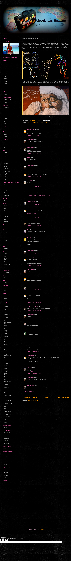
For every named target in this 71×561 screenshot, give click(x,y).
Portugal (45, 122)
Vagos (5, 408)
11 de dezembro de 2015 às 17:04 (34, 363)
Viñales (5, 136)
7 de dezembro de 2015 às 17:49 (34, 204)
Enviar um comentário (29, 391)
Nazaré (5, 373)
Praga (5, 448)
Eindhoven (6, 216)
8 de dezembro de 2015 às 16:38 (34, 302)
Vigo (5, 179)
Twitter (39, 195)
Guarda (5, 347)
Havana (5, 134)
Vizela (5, 419)
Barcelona (6, 163)
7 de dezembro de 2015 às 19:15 (34, 217)
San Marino (6, 457)
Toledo (5, 176)
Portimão (5, 389)
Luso (5, 360)
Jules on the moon (31, 129)
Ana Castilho (30, 180)
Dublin (5, 453)
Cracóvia (5, 296)
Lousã (5, 358)
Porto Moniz (6, 437)
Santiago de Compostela (9, 173)
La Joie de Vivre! (30, 385)
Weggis (5, 477)
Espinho (28, 122)
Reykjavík (6, 248)
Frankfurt (5, 81)
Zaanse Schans (7, 221)
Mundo (38, 122)
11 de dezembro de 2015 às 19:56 (34, 381)
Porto (5, 390)
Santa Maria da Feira (8, 395)
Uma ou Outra (30, 195)
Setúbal (5, 397)
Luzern (5, 474)
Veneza (5, 267)
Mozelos (5, 371)
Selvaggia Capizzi (31, 201)
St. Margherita (7, 264)
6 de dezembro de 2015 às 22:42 (34, 168)
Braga (5, 319)
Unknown (29, 208)
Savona (5, 262)
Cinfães (5, 323)
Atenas (5, 205)
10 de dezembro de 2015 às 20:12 (34, 351)
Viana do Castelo (7, 411)
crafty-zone (29, 344)
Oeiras (5, 376)
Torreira (5, 405)
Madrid (5, 169)
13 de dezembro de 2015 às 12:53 (34, 388)
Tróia (5, 406)
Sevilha (5, 174)
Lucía (28, 331)
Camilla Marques (30, 355)
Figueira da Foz (7, 336)
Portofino (5, 258)
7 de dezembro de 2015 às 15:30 (34, 186)
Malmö (5, 464)
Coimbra (5, 325)
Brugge (5, 92)
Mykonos (5, 206)
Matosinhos (6, 362)
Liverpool (6, 230)
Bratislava (6, 158)
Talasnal (5, 401)
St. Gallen (6, 475)
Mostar (5, 100)
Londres (5, 232)
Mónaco (5, 282)
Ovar (5, 379)
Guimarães (6, 349)
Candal (5, 320)
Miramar (5, 368)
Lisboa (5, 357)
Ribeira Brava (6, 438)
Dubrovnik (6, 128)
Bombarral (6, 317)
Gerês (5, 341)
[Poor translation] (5, 540)
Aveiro (5, 312)
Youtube (43, 195)
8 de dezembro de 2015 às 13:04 (34, 289)
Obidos (5, 374)
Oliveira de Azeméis (8, 377)
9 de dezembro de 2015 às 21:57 (34, 327)
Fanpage (35, 195)
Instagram (48, 195)
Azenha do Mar (7, 314)
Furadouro (6, 338)
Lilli (27, 229)
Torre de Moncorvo (8, 403)
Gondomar (6, 342)
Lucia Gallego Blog (31, 336)
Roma (5, 261)
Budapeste (6, 226)
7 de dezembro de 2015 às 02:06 (34, 176)
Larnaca (5, 118)
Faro (5, 335)
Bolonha (5, 253)
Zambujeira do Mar (8, 421)
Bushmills (6, 242)
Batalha (5, 315)
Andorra (5, 88)
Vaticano (5, 482)
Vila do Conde (7, 416)
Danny (28, 322)
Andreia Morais (30, 269)
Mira (5, 366)
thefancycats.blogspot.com (32, 371)
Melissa (28, 157)
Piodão (5, 385)
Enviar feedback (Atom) (33, 400)
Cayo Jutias (6, 133)
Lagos (5, 352)
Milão (5, 256)
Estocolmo (6, 462)
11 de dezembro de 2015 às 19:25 (34, 373)
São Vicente (6, 108)
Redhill (5, 234)
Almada (5, 307)
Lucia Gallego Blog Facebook (33, 338)
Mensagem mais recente (29, 397)
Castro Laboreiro (7, 322)
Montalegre (6, 370)
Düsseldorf (6, 79)
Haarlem (5, 218)
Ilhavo (5, 350)
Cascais (5, 295)
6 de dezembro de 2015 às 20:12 (34, 143)
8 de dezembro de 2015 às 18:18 (34, 310)
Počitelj (5, 102)
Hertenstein (6, 472)
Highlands (6, 153)
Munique (5, 83)
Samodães (6, 393)
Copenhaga (6, 141)
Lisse (5, 219)
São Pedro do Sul (7, 400)
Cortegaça (6, 327)
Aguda (5, 304)
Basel (5, 469)
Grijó (5, 346)
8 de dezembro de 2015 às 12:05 (34, 273)
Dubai (5, 147)
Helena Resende (30, 139)
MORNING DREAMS (31, 213)
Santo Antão (6, 107)
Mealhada (6, 363)
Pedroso (5, 382)
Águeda (5, 422)
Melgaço (5, 365)
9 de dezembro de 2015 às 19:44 (34, 318)
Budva (5, 287)
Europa (32, 122)
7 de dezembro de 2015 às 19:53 (34, 225)
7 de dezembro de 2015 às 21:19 (34, 246)
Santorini (5, 208)
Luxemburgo (6, 272)
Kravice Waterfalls (7, 99)
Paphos (5, 123)
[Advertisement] (17, 508)
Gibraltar (5, 200)
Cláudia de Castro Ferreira (33, 306)
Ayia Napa (6, 116)
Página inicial (48, 397)
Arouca (5, 311)
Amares (5, 309)
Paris (5, 193)
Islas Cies (6, 166)
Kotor (5, 288)
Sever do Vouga (7, 398)
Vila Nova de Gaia (7, 414)
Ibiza (5, 165)
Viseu (5, 417)
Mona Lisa (29, 237)
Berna (5, 470)
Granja (5, 344)
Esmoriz (5, 331)
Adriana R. (29, 367)
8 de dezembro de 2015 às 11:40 (34, 265)
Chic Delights (30, 172)
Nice (5, 192)
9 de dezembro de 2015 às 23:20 (34, 339)
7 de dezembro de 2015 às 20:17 (34, 233)
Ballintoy (5, 238)
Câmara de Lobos (7, 432)
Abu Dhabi (6, 145)
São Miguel (6, 427)
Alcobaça (6, 306)
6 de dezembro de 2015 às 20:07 (34, 135)
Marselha (6, 190)
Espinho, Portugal (29, 123)
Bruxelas (5, 94)
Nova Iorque (6, 185)
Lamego (5, 354)
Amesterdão (6, 214)
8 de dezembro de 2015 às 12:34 (34, 282)
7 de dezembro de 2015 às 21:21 (34, 253)
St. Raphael (6, 195)
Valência (5, 177)
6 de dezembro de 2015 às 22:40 (34, 161)
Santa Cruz (6, 440)
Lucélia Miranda (30, 286)
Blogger (42, 529)
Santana (5, 441)
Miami (5, 184)
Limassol (5, 120)
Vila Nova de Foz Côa (8, 413)
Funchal (5, 433)
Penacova (6, 384)
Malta (5, 277)
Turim (5, 266)
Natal (42, 122)
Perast (5, 290)
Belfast (5, 240)
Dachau (5, 78)
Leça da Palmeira (7, 355)
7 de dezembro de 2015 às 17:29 (34, 197)
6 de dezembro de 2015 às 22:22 (34, 153)
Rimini (5, 259)
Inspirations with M (31, 257)
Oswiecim (6, 298)
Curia (5, 328)
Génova (5, 254)
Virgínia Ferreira (30, 147)
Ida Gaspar (29, 277)
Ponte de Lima (7, 387)
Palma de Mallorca (8, 171)
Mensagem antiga (63, 397)
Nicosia (5, 121)
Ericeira (5, 330)
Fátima (5, 339)
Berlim (5, 76)
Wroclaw (5, 299)
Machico (5, 435)
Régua (5, 392)
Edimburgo (6, 152)
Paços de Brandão (7, 381)
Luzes (35, 122)
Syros (5, 210)
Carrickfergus (6, 243)
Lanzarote (6, 168)
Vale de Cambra (7, 409)
